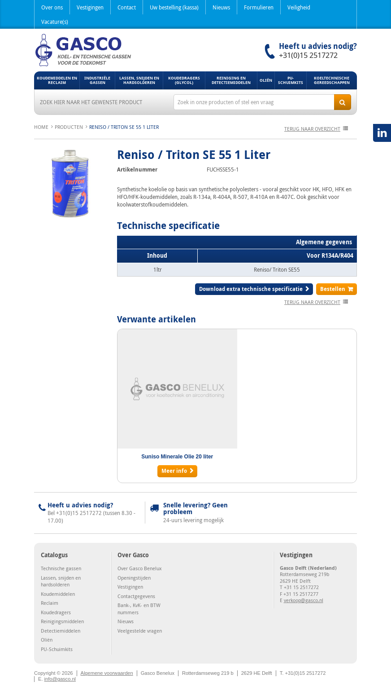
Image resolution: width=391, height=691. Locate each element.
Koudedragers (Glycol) (184, 80)
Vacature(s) (54, 21)
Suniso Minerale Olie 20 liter (177, 456)
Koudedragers (56, 612)
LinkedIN (382, 133)
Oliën (266, 80)
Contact (126, 7)
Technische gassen (61, 568)
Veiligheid (298, 7)
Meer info (174, 471)
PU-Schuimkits (290, 80)
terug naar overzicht (312, 128)
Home (41, 126)
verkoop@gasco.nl (303, 600)
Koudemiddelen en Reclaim (57, 80)
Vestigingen (90, 7)
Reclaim (49, 602)
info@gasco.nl (60, 679)
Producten (69, 126)
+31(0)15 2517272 (308, 55)
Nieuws (221, 7)
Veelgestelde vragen (139, 630)
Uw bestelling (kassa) (174, 7)
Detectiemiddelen (60, 630)
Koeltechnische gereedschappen (332, 80)
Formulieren (259, 7)
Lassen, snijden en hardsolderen (139, 80)
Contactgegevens (136, 596)
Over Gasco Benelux (139, 568)
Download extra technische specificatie (251, 289)
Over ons (52, 7)
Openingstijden (134, 577)
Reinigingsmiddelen (62, 621)
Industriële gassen (97, 80)
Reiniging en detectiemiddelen (231, 80)
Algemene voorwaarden (107, 673)
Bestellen (332, 289)
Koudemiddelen (58, 593)
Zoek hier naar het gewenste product (91, 102)
